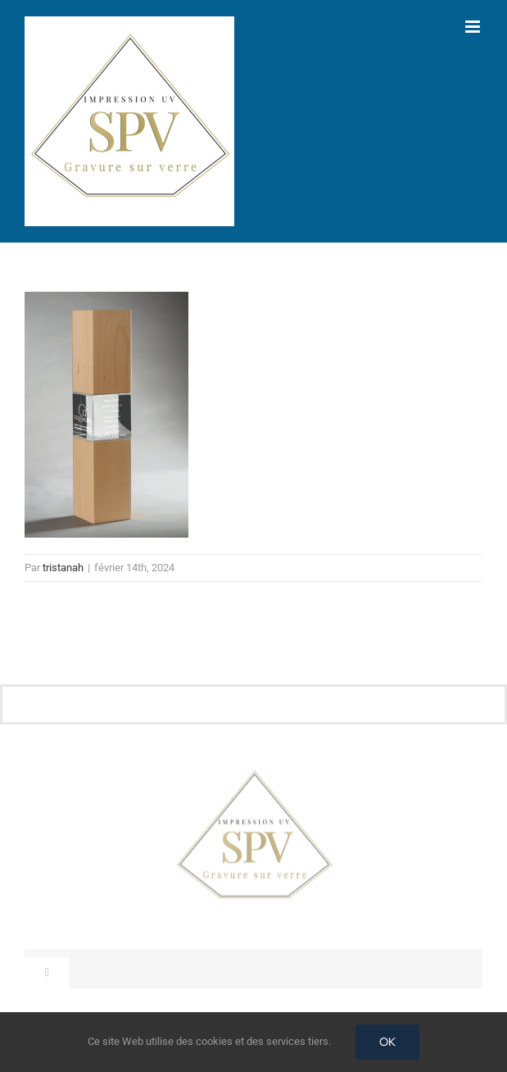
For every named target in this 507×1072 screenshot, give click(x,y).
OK (387, 1041)
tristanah (63, 567)
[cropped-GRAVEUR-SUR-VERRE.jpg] (254, 774)
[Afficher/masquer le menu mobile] (473, 26)
